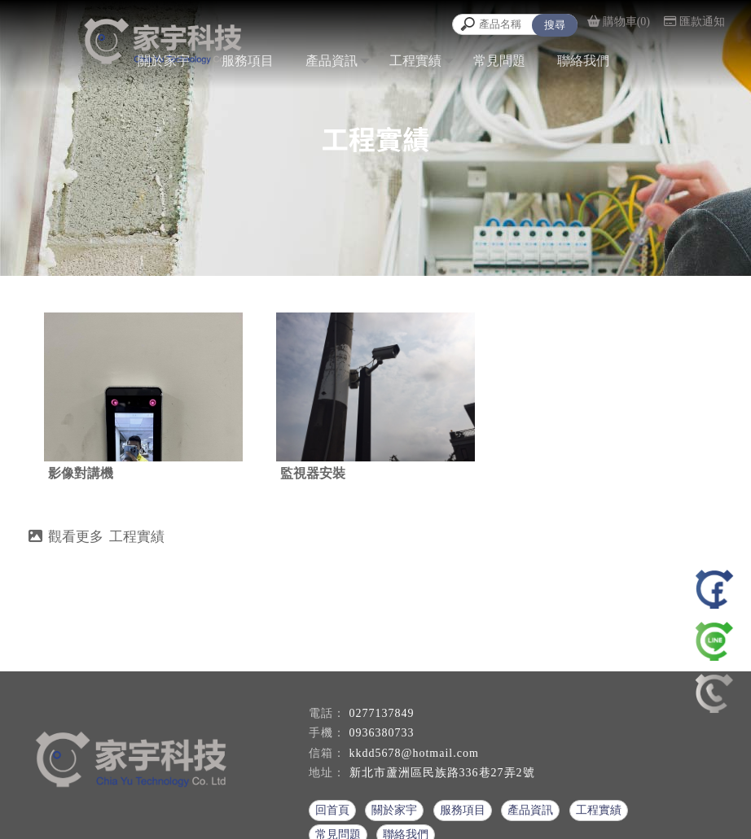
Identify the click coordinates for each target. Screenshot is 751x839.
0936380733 (382, 733)
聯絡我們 (583, 61)
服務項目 (248, 61)
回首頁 (332, 810)
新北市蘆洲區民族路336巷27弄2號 (442, 773)
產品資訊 (331, 61)
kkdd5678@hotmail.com (414, 753)
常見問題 (499, 61)
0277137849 (382, 713)
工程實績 (415, 61)
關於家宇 (164, 61)
